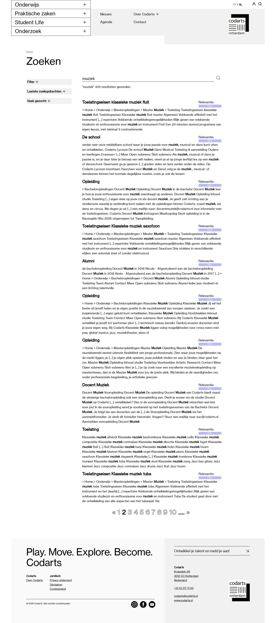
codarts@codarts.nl (186, 595)
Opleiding (90, 181)
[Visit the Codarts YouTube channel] (152, 604)
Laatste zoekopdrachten (46, 91)
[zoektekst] (148, 79)
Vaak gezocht (39, 101)
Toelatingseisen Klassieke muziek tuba (116, 473)
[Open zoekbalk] (260, 5)
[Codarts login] (254, 5)
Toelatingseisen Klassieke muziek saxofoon (121, 226)
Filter (33, 81)
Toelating (90, 429)
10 (173, 512)
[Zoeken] (218, 78)
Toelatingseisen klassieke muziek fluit (115, 102)
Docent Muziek (95, 384)
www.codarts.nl (183, 600)
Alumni (88, 261)
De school (91, 137)
